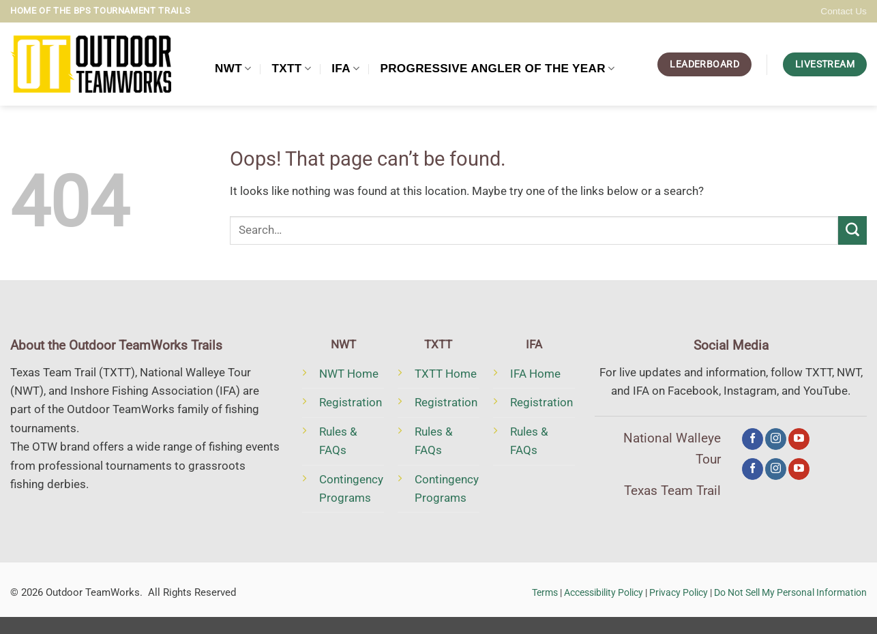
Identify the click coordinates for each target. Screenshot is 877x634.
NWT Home (348, 373)
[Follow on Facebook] (752, 439)
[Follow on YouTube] (798, 439)
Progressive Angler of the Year (497, 68)
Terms (545, 592)
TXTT (292, 68)
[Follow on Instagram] (775, 439)
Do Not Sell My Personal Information (790, 592)
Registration (350, 402)
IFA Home (535, 373)
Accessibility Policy (603, 592)
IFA (345, 68)
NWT (233, 68)
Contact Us (843, 11)
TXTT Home (446, 373)
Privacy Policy (678, 592)
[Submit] (852, 230)
